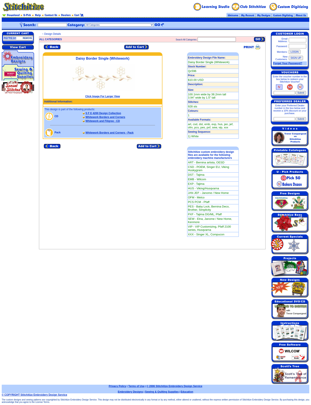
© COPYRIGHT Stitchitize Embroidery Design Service (34, 394)
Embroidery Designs (130, 391)
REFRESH (10, 38)
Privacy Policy (117, 386)
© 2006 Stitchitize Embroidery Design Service (174, 386)
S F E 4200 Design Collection (103, 113)
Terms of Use (136, 386)
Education (187, 391)
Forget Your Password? (287, 63)
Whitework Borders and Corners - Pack (110, 132)
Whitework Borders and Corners (105, 117)
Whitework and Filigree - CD (103, 121)
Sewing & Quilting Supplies (162, 391)
